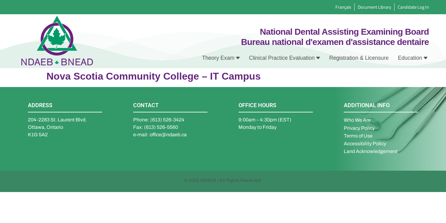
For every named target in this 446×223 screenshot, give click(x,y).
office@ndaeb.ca (168, 134)
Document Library (374, 7)
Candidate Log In (413, 7)
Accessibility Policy (365, 143)
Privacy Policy (359, 128)
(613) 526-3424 (167, 119)
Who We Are (357, 120)
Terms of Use (358, 135)
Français (343, 7)
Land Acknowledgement (370, 151)
